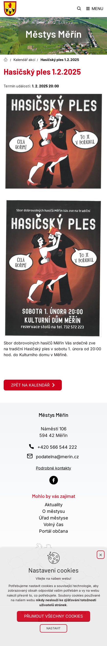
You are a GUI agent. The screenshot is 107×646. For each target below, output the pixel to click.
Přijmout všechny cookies (53, 616)
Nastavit (53, 628)
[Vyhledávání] (79, 8)
